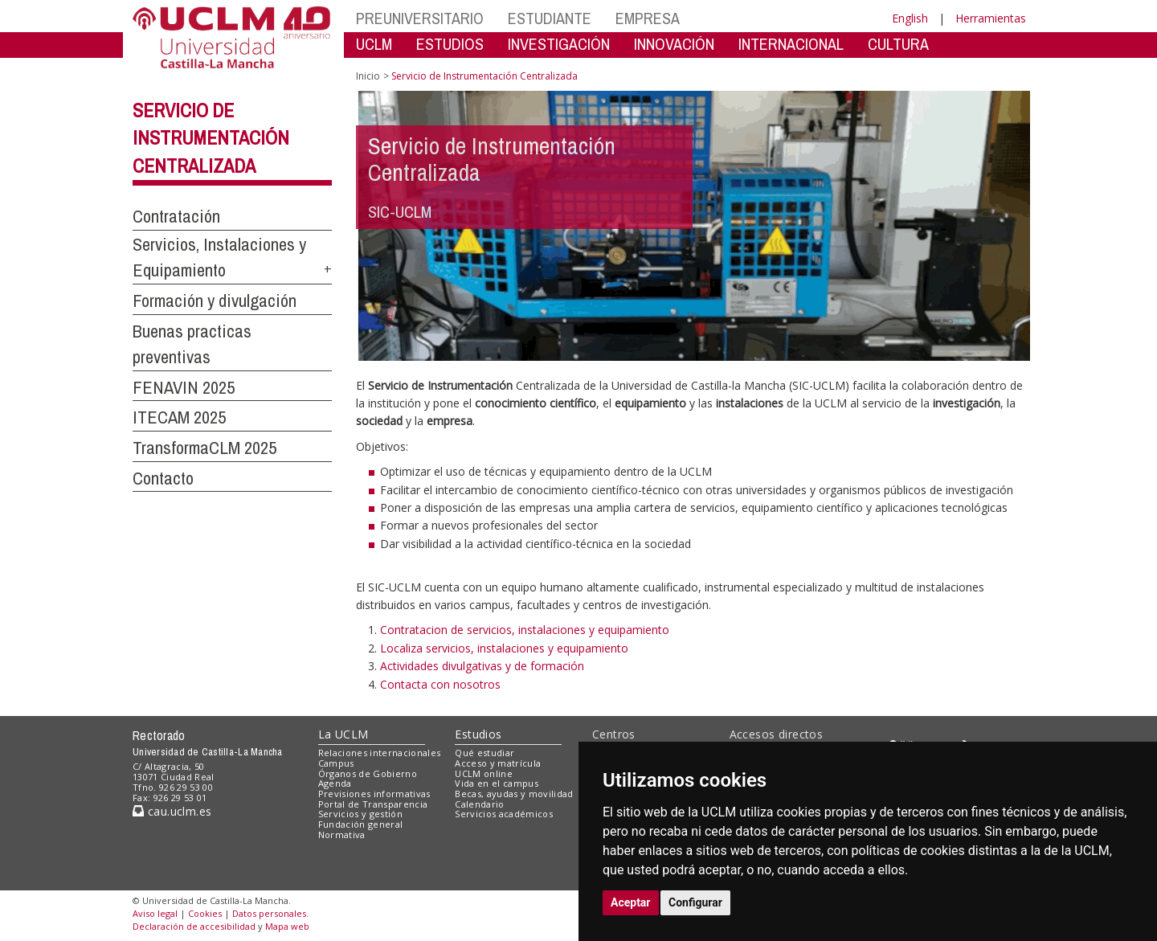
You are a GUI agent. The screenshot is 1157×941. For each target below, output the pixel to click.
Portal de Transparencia (373, 804)
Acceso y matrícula (498, 763)
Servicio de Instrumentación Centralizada (211, 138)
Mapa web (287, 926)
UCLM (374, 44)
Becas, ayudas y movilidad (514, 794)
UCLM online (484, 773)
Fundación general (360, 824)
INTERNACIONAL (791, 44)
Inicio (368, 76)
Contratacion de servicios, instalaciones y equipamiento (524, 629)
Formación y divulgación (214, 300)
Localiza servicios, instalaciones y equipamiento (504, 648)
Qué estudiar (484, 753)
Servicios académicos (504, 814)
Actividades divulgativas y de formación (482, 665)
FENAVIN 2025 (184, 387)
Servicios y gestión (360, 814)
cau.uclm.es (172, 811)
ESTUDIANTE (549, 18)
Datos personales (269, 913)
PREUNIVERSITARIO (420, 18)
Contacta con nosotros (440, 684)
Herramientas (990, 18)
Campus (336, 763)
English (910, 18)
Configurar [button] (695, 902)
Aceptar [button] (631, 902)
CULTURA (898, 44)
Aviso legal (155, 913)
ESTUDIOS (450, 44)
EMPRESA (647, 18)
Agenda (335, 783)
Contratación (176, 216)
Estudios (478, 734)
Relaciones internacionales (379, 753)
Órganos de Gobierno (367, 773)
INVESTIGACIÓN (559, 44)
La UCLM (343, 734)
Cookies (205, 913)
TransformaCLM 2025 (204, 448)
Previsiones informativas (374, 794)
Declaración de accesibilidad (194, 926)
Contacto (163, 478)
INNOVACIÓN (674, 44)
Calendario (479, 804)
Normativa (342, 834)
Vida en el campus (496, 783)
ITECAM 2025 (179, 417)
